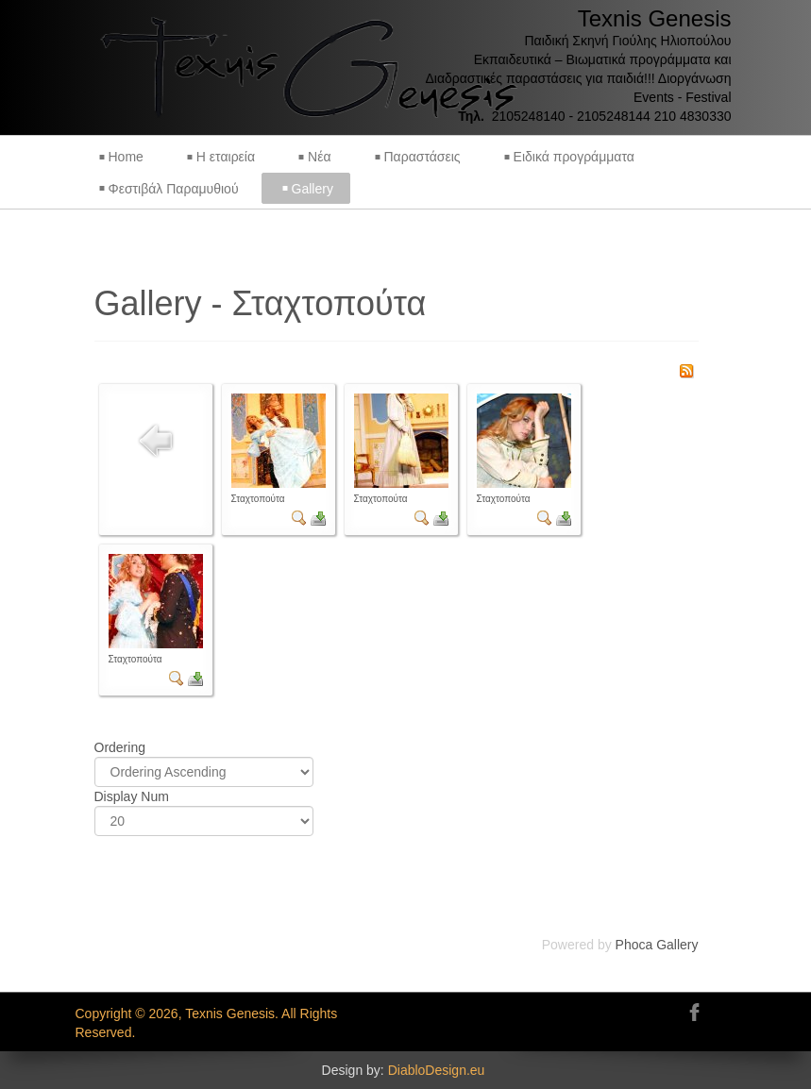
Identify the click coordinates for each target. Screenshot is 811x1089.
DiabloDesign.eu (436, 1070)
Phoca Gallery (657, 944)
